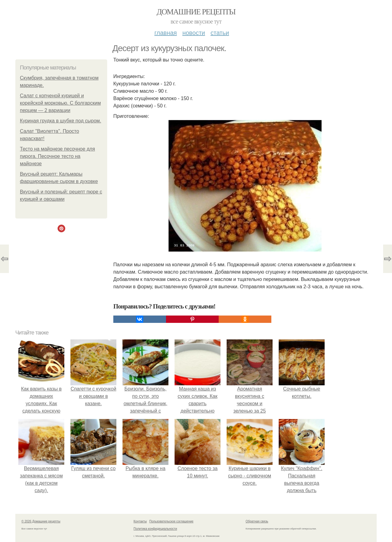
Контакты (140, 521)
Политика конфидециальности (155, 528)
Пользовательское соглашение (171, 521)
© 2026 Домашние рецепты (40, 521)
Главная (165, 32)
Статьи (219, 32)
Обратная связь (257, 521)
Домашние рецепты (196, 11)
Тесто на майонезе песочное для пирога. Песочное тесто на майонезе (57, 156)
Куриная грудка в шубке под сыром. (60, 120)
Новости (193, 32)
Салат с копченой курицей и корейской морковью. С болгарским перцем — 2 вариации (60, 103)
